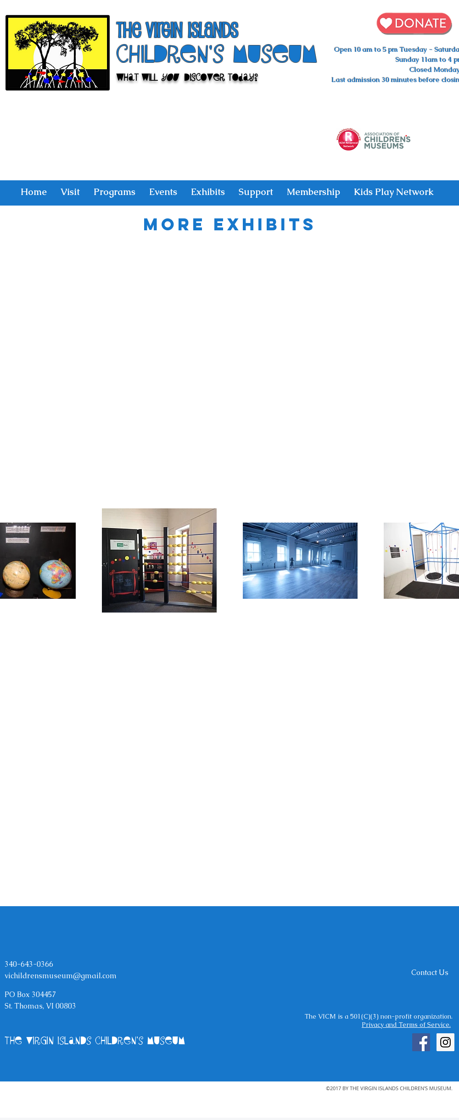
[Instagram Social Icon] (445, 1042)
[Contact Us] (430, 973)
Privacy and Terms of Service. (406, 1024)
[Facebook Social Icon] (421, 1042)
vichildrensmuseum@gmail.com (61, 976)
